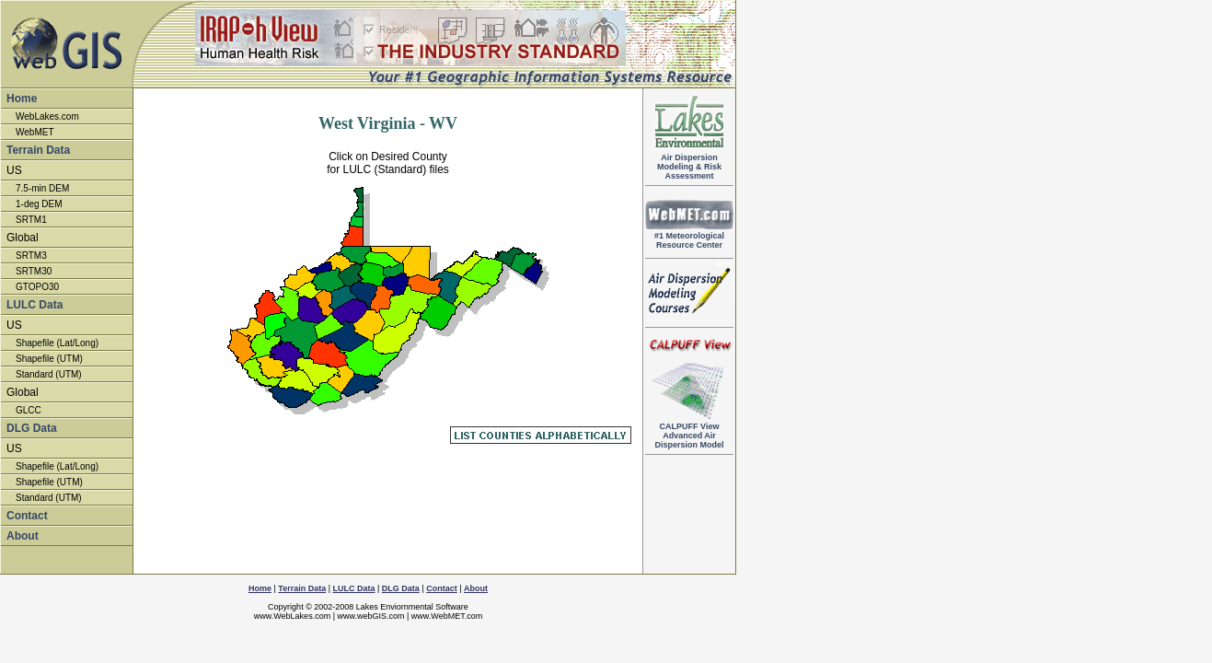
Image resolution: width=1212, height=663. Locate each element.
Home (21, 98)
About (22, 535)
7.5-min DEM (42, 188)
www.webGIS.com (370, 616)
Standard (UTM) (49, 374)
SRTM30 (34, 271)
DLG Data (31, 428)
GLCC (28, 410)
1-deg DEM (39, 204)
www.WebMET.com (446, 616)
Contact (27, 515)
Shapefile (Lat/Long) (57, 343)
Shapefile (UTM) (49, 359)
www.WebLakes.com (292, 616)
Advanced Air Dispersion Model (689, 431)
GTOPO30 (37, 287)
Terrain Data (38, 150)
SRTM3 (31, 255)
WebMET (35, 132)
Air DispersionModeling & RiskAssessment (689, 162)
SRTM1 (31, 220)
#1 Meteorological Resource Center (689, 237)
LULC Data (34, 304)
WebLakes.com (47, 116)
